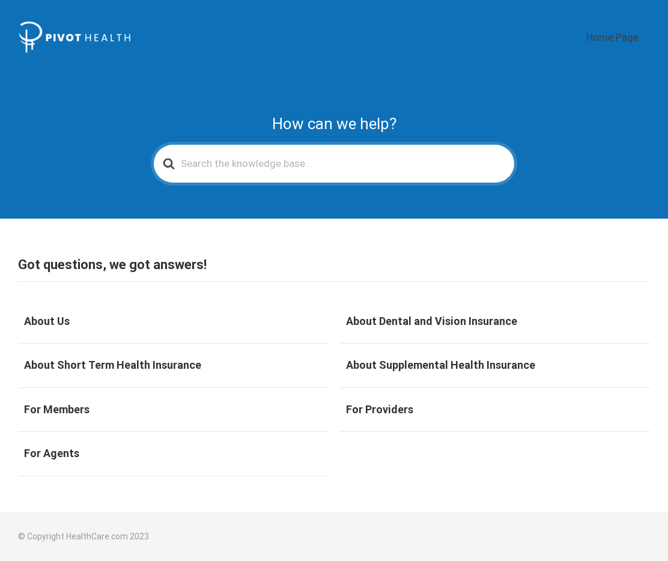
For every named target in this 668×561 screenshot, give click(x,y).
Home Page (622, 37)
